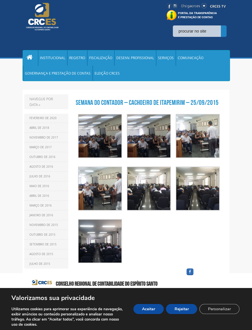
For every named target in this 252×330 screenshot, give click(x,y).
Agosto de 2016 (41, 168)
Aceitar (148, 309)
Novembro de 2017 (43, 139)
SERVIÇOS (166, 58)
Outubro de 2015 (42, 236)
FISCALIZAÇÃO (100, 58)
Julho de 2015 (39, 265)
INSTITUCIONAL (52, 58)
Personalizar (219, 309)
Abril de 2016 (39, 197)
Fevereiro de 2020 (43, 119)
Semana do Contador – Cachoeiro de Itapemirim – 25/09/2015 (147, 104)
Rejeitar (181, 309)
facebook (204, 277)
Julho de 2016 (39, 178)
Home (30, 58)
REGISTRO (77, 58)
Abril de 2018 (39, 129)
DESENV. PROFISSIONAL (135, 58)
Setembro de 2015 (43, 246)
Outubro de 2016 (42, 158)
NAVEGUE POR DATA (41, 103)
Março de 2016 (40, 207)
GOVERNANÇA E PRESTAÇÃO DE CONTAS (58, 74)
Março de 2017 (40, 149)
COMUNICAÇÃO (190, 58)
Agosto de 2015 (41, 255)
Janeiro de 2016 (41, 217)
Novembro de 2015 (43, 226)
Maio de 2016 (39, 187)
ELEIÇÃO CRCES (107, 74)
